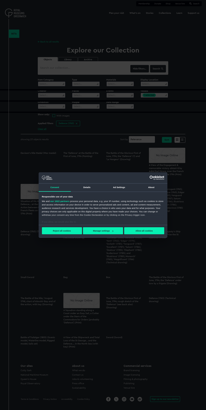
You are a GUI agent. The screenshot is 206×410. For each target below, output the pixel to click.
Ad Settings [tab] (119, 187)
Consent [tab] (54, 187)
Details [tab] (87, 187)
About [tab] (151, 187)
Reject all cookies (62, 231)
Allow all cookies (144, 231)
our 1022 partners (60, 201)
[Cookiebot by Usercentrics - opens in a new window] (151, 178)
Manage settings (103, 231)
